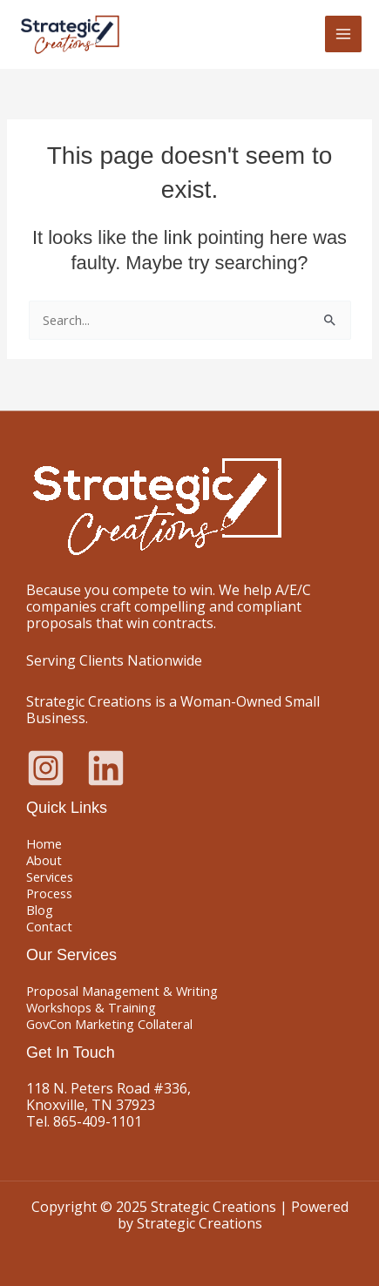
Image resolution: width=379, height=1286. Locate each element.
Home (44, 843)
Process (49, 893)
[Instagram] (45, 768)
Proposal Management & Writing (122, 990)
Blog (39, 909)
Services (49, 876)
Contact (49, 926)
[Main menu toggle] (343, 34)
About (44, 860)
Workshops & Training (91, 1007)
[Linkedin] (105, 768)
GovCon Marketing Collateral (109, 1023)
